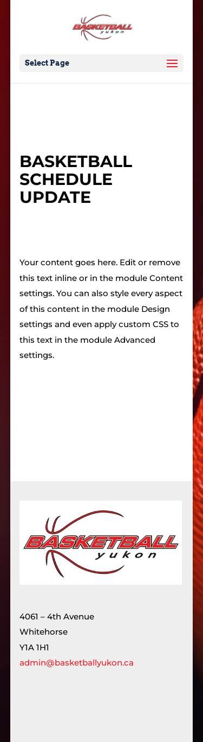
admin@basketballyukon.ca (76, 662)
